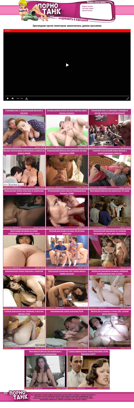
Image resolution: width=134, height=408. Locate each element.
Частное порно (87, 8)
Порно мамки (87, 6)
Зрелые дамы (87, 10)
